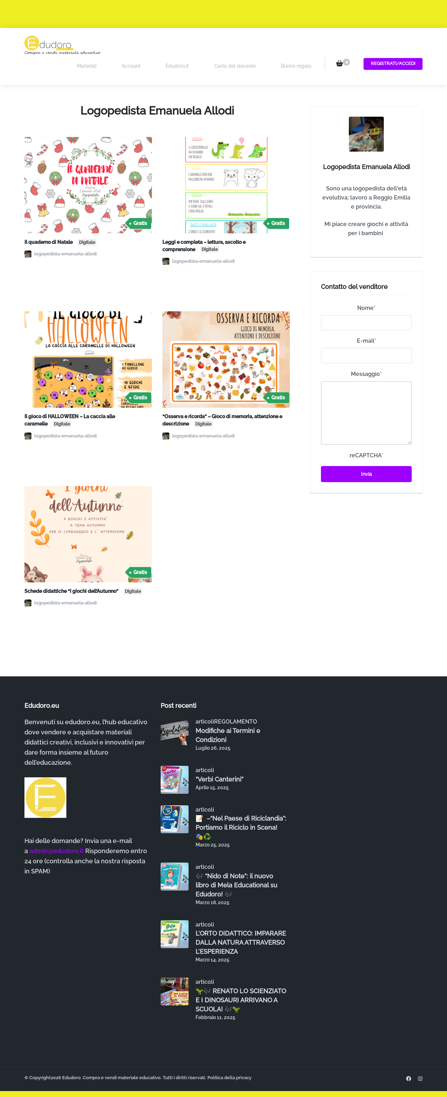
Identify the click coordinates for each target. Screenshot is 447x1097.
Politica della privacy (229, 1055)
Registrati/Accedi (390, 44)
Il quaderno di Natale (60, 220)
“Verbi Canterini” (219, 757)
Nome (366, 286)
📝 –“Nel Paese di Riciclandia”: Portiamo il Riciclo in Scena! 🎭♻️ (241, 805)
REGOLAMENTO (235, 699)
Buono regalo (296, 45)
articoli (205, 699)
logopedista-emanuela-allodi (60, 231)
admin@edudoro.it (56, 829)
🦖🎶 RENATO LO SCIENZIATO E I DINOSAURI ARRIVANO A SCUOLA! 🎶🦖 (241, 977)
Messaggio (366, 351)
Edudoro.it (196, 45)
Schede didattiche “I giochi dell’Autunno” (83, 569)
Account (160, 45)
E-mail (366, 318)
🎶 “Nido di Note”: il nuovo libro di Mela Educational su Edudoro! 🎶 (236, 863)
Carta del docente (244, 45)
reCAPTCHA (366, 433)
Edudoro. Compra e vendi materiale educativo (111, 1055)
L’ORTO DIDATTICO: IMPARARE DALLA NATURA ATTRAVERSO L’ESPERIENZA (241, 920)
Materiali (126, 45)
